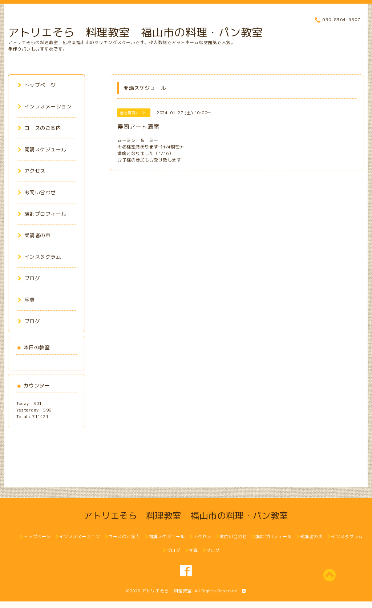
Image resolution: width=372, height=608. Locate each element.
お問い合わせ (37, 192)
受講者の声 (34, 235)
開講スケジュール (42, 149)
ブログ (29, 278)
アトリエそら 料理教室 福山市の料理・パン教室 (135, 32)
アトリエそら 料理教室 (167, 591)
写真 (26, 299)
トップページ (37, 85)
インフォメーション (45, 106)
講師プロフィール (42, 213)
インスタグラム (39, 256)
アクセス (31, 170)
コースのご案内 (39, 127)
